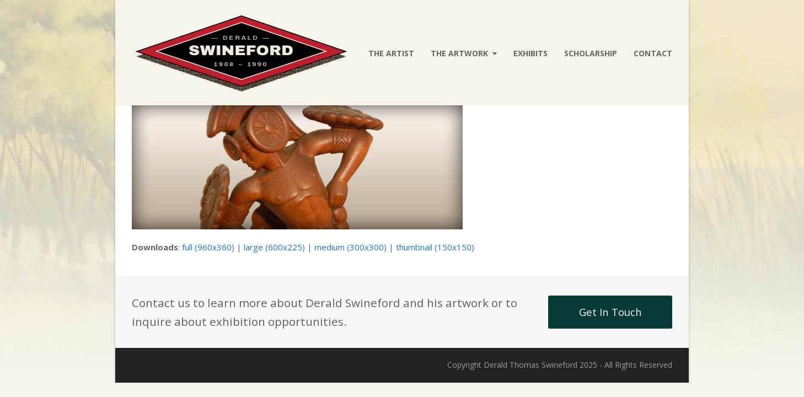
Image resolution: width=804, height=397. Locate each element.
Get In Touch (610, 312)
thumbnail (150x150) (435, 247)
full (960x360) (208, 247)
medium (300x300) (350, 247)
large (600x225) (274, 247)
